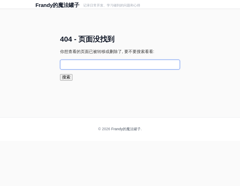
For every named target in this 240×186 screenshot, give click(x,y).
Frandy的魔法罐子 (57, 5)
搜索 (66, 77)
